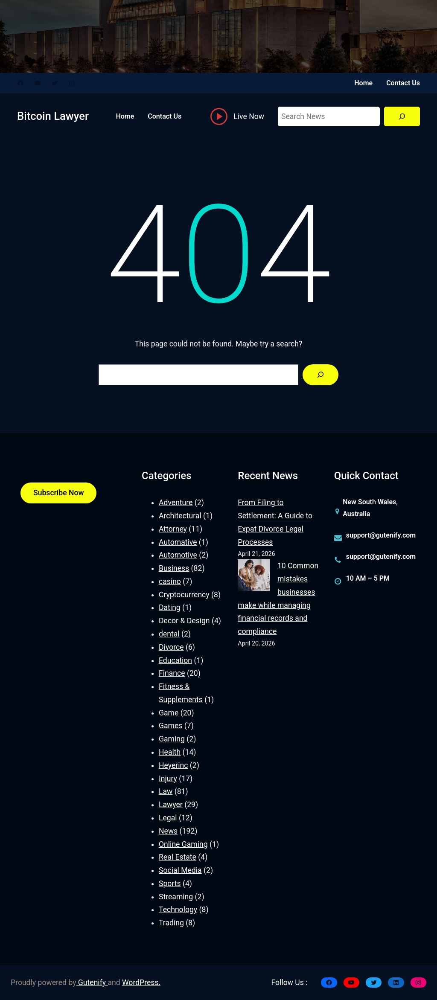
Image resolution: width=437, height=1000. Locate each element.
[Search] (402, 117)
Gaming (172, 739)
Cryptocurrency (184, 594)
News (168, 831)
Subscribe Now (58, 492)
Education (175, 660)
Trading (171, 923)
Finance (172, 673)
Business (174, 568)
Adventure (175, 502)
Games (170, 725)
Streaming (176, 896)
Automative (178, 542)
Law (165, 791)
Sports (170, 883)
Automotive (178, 555)
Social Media (180, 870)
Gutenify (92, 982)
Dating (170, 607)
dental (169, 634)
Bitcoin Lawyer (53, 116)
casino (170, 581)
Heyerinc (173, 765)
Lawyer (171, 804)
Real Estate (177, 857)
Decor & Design (184, 620)
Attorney (173, 529)
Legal (168, 818)
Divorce (171, 647)
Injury (168, 778)
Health (170, 752)
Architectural (180, 516)
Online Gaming (183, 844)
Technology (178, 909)
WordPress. (141, 982)
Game (168, 713)
